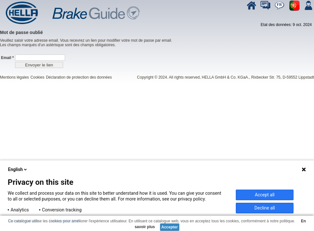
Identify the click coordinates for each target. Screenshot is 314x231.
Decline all (264, 207)
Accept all (265, 194)
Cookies (37, 77)
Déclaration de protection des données (79, 77)
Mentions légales (14, 77)
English (18, 169)
